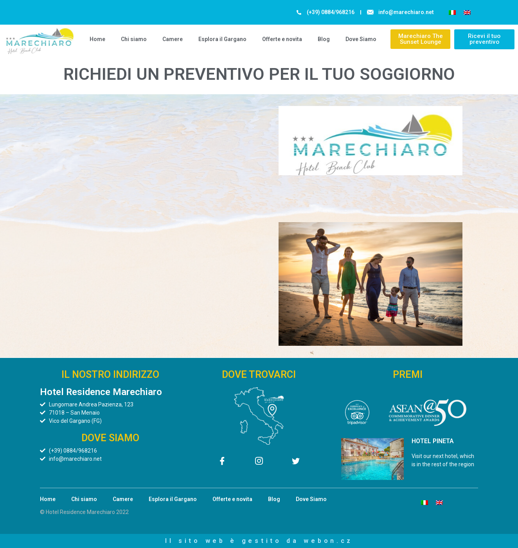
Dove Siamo (360, 39)
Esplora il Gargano (222, 39)
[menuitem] (452, 12)
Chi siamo (134, 39)
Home (97, 39)
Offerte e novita (282, 39)
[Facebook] (222, 462)
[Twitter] (296, 462)
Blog (324, 39)
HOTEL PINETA (433, 441)
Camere (172, 39)
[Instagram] (259, 462)
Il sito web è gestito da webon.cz (259, 540)
